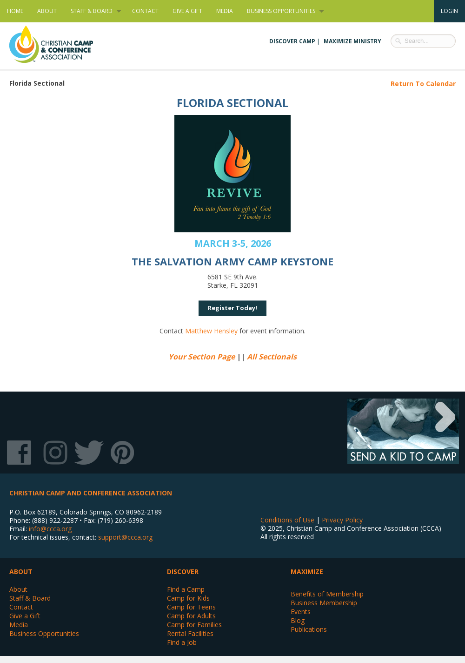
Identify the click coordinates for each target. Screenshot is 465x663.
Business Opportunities (282, 11)
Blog (298, 620)
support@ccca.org (125, 537)
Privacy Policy (342, 519)
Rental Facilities (190, 633)
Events (301, 611)
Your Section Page (201, 357)
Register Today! (232, 308)
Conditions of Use (287, 519)
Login (449, 11)
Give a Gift (187, 11)
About (47, 11)
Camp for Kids (188, 598)
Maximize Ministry (352, 41)
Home (15, 11)
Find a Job (182, 642)
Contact (145, 11)
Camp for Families (194, 624)
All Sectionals (272, 357)
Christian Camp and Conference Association (60, 44)
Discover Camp (292, 41)
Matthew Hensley (211, 330)
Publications (309, 629)
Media (224, 11)
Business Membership (324, 602)
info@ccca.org (50, 528)
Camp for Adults (191, 615)
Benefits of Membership (327, 593)
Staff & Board (92, 11)
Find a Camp (186, 589)
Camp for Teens (191, 606)
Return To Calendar (423, 83)
